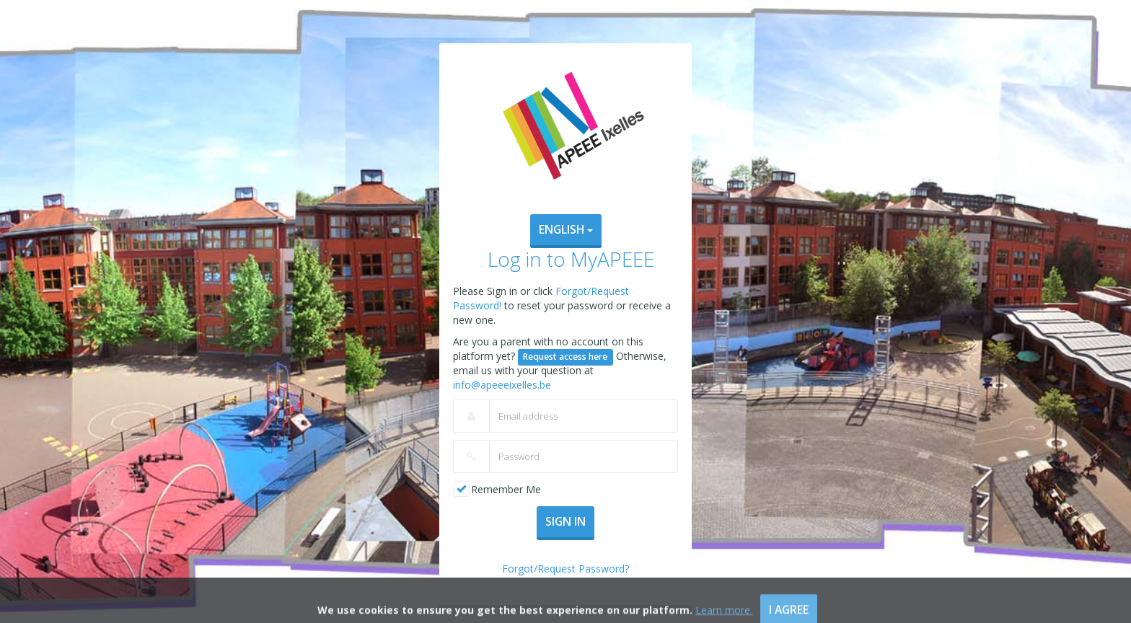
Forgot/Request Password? (565, 568)
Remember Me (506, 489)
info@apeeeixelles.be (502, 385)
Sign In (565, 521)
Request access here (565, 356)
